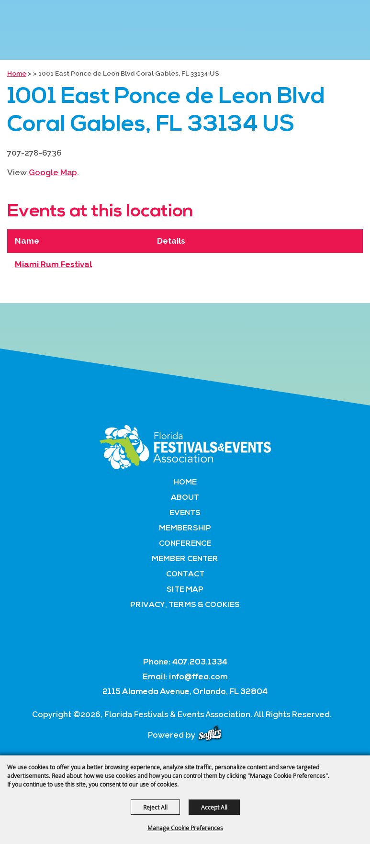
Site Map (185, 590)
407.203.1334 (199, 662)
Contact (185, 574)
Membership (185, 528)
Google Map (53, 172)
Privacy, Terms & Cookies (185, 605)
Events (185, 513)
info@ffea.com (198, 677)
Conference (185, 544)
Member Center (185, 559)
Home (16, 73)
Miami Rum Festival (53, 264)
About (185, 498)
